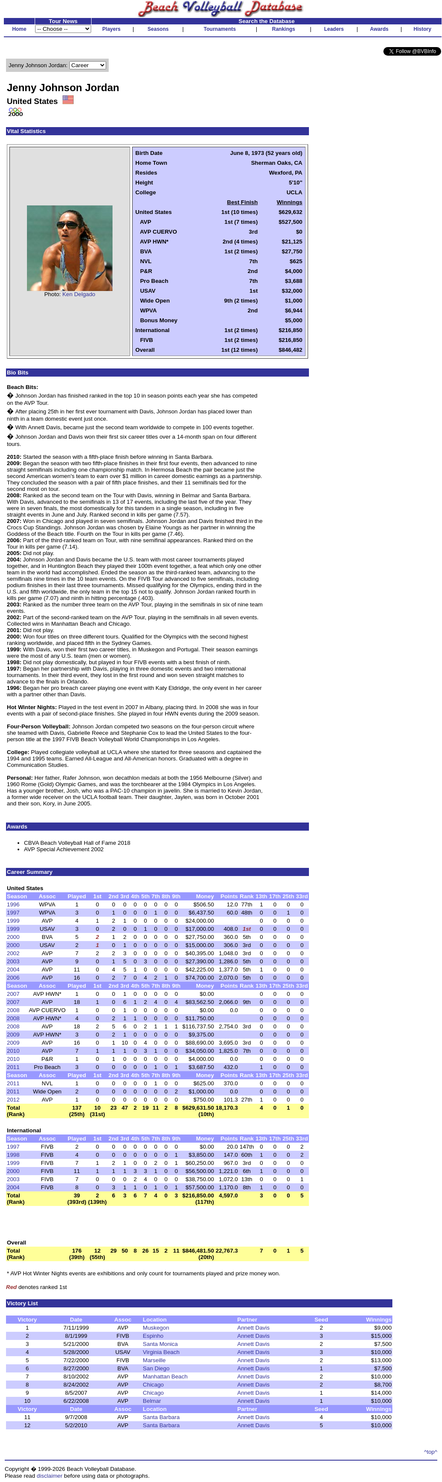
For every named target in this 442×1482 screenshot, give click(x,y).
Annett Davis (253, 1328)
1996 (13, 904)
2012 (13, 1099)
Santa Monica (160, 1344)
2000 (13, 937)
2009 (13, 1034)
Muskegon (156, 1328)
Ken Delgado (78, 294)
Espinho (153, 1336)
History (422, 29)
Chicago (153, 1384)
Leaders (334, 29)
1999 (13, 921)
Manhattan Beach (165, 1376)
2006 (13, 977)
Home (19, 29)
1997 (13, 912)
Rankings (283, 29)
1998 (13, 1155)
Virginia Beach (161, 1352)
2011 (13, 1067)
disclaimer (49, 1476)
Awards (379, 29)
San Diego (156, 1368)
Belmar (152, 1401)
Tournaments (220, 29)
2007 (13, 994)
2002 (13, 953)
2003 (13, 961)
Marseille (154, 1360)
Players (111, 29)
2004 (13, 969)
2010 (13, 1051)
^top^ (430, 1452)
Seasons (158, 29)
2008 (13, 1010)
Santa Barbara (161, 1417)
